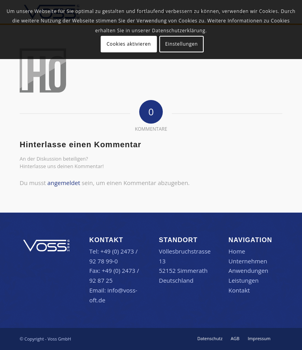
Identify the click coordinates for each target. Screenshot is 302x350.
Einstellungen (181, 44)
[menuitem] (209, 339)
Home (236, 251)
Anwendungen (248, 270)
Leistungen (243, 280)
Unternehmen (247, 261)
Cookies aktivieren (129, 44)
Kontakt (239, 290)
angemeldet (64, 183)
